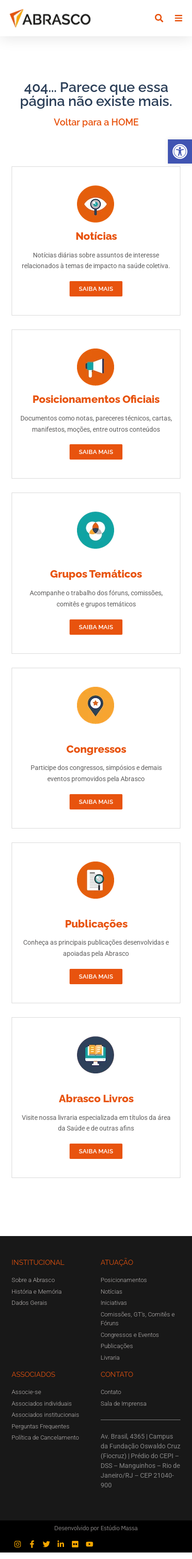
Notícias (96, 243)
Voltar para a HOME (96, 129)
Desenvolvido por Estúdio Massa (96, 1535)
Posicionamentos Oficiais (96, 406)
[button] (180, 151)
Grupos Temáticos (96, 580)
